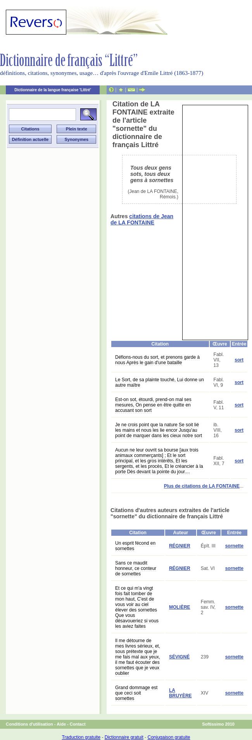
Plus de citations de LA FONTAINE (202, 486)
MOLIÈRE (179, 607)
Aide (61, 724)
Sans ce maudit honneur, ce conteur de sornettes (135, 568)
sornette (234, 546)
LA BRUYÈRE (180, 693)
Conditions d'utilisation (29, 724)
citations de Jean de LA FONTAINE (141, 219)
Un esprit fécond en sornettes (135, 545)
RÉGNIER (179, 546)
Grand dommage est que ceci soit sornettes (136, 693)
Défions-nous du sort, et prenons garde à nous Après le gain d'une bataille (157, 359)
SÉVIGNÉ (179, 657)
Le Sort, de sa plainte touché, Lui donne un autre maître (159, 382)
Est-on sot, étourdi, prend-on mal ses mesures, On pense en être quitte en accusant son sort (153, 405)
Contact (78, 724)
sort (239, 360)
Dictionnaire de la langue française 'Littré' (52, 90)
